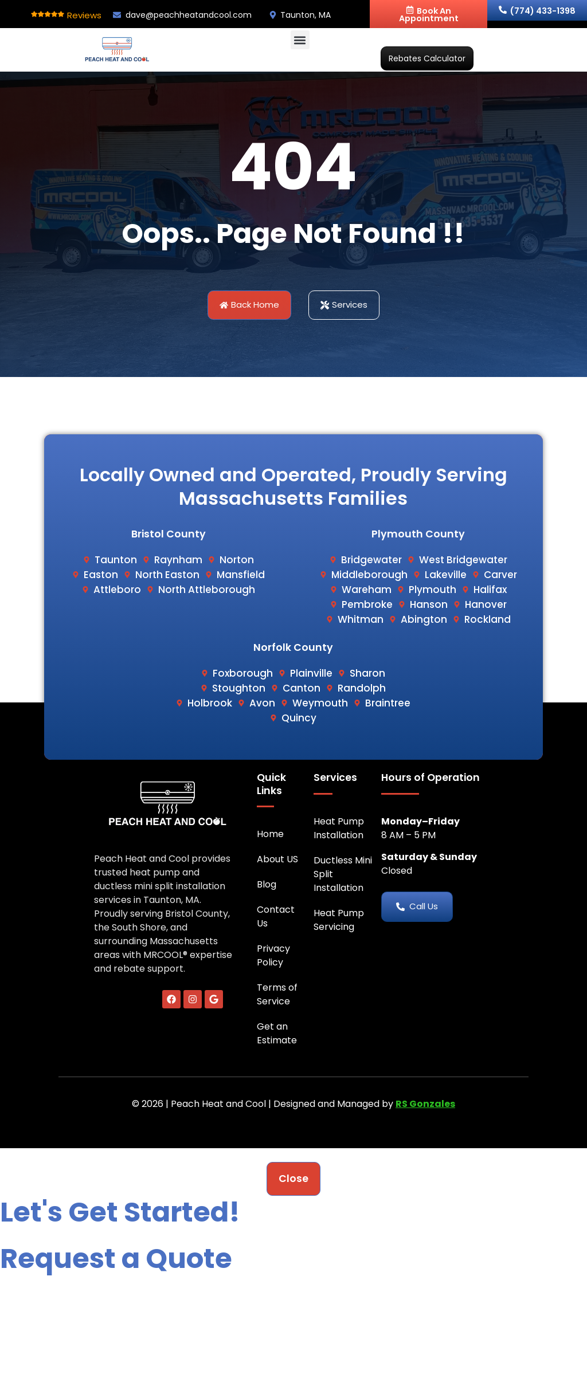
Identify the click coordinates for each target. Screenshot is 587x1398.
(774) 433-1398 (537, 11)
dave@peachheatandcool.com (189, 15)
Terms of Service (277, 994)
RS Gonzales (425, 1103)
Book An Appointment (429, 14)
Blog (266, 884)
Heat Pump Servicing (339, 919)
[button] (300, 39)
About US (277, 859)
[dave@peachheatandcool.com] (117, 15)
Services (335, 777)
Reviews (84, 15)
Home (270, 834)
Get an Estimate (277, 1033)
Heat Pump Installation (339, 828)
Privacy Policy (273, 955)
